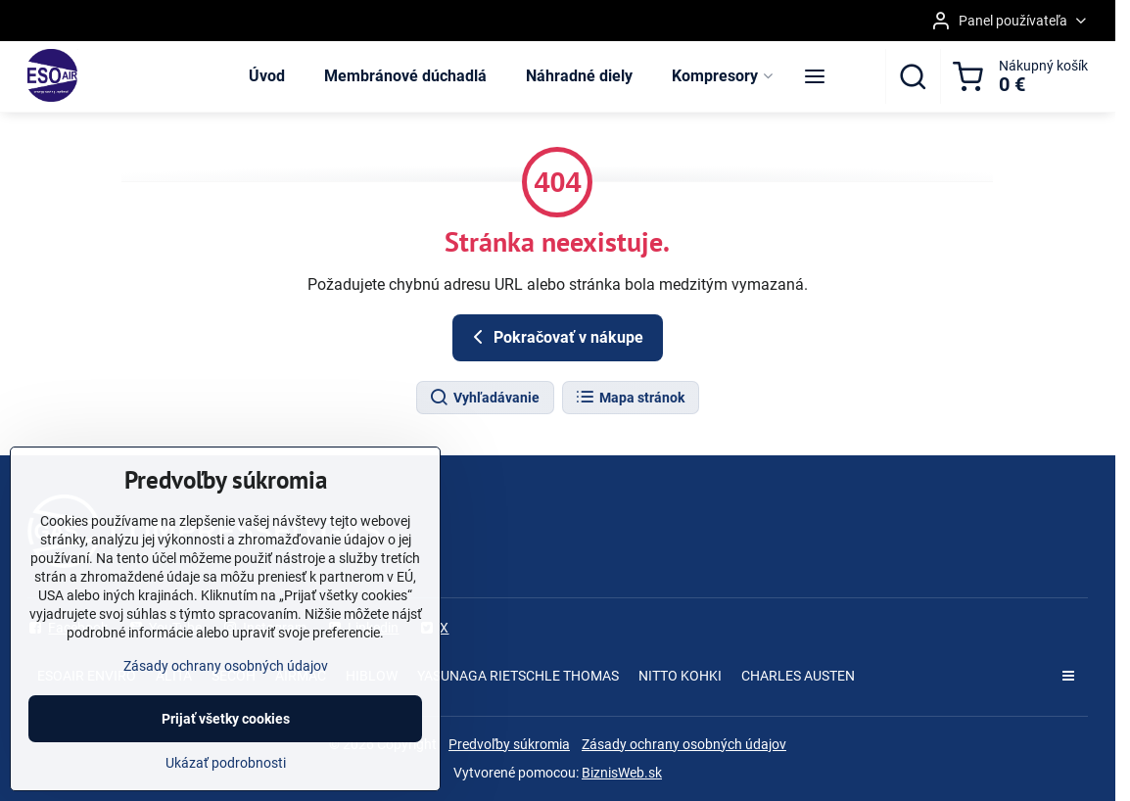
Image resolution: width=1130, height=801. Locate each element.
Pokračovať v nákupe (554, 337)
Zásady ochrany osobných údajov (684, 744)
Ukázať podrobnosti (225, 763)
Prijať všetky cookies (226, 719)
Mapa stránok (629, 397)
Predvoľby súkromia (509, 744)
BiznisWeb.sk (622, 772)
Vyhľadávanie (484, 397)
